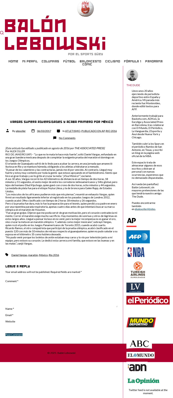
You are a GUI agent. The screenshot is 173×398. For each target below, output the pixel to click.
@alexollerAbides (145, 209)
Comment (11, 281)
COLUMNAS (50, 61)
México (43, 255)
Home (13, 61)
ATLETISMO (72, 130)
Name (9, 308)
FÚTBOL (69, 61)
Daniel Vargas (19, 255)
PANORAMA (154, 61)
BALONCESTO (90, 61)
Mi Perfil (30, 61)
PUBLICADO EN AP (93, 130)
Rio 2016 (54, 255)
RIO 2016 (111, 130)
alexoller (21, 130)
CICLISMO (112, 61)
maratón (33, 255)
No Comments (67, 137)
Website (10, 321)
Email (9, 315)
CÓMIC (87, 64)
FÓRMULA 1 (132, 61)
